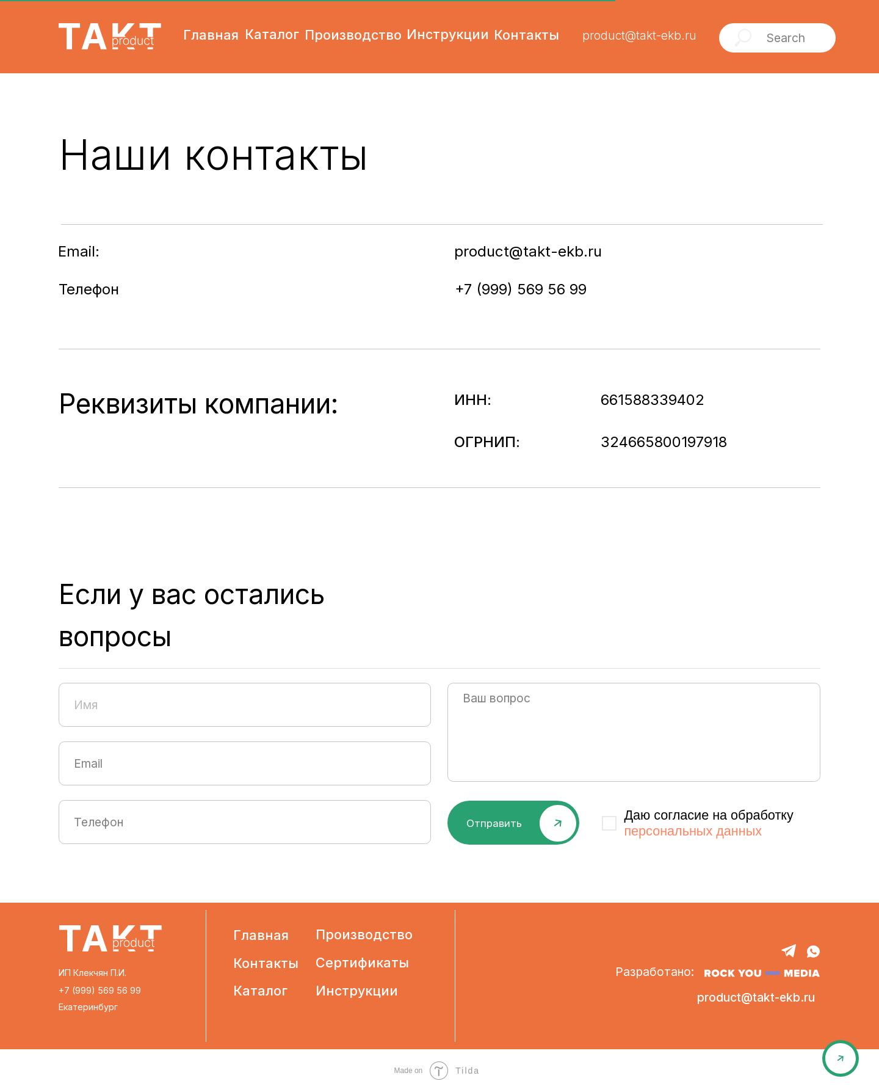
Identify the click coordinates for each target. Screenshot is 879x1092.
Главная (261, 935)
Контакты (265, 963)
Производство (364, 934)
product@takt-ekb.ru (639, 35)
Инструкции (357, 991)
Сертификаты (362, 962)
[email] (245, 763)
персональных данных (693, 831)
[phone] (245, 822)
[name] (245, 705)
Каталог (260, 991)
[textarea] (633, 732)
